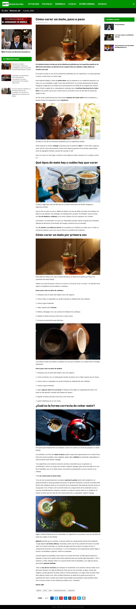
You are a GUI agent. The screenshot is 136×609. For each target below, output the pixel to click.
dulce (45, 590)
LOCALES (72, 4)
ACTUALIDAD (33, 4)
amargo (39, 590)
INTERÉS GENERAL (87, 4)
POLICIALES (47, 4)
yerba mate (71, 590)
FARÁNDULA (60, 4)
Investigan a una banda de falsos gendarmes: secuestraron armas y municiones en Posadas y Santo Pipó (20, 79)
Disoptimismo (120, 24)
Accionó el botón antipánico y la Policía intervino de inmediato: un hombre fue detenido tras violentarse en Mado (21, 92)
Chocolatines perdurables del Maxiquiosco (124, 46)
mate (50, 590)
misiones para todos (60, 590)
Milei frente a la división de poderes (16, 52)
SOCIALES (102, 4)
